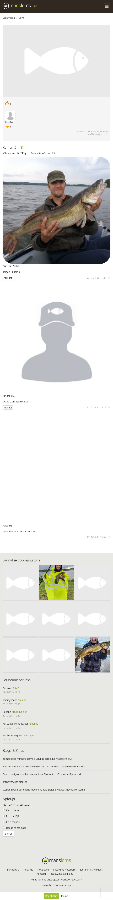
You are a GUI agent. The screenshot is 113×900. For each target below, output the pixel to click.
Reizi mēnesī (11, 822)
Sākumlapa (9, 17)
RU (35, 6)
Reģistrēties (51, 896)
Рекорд (7, 711)
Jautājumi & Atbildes (91, 869)
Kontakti (41, 873)
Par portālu (13, 869)
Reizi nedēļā (11, 816)
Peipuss (7, 688)
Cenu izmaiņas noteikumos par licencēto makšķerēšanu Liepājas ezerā (42, 774)
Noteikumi (43, 869)
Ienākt (64, 896)
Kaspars (7, 525)
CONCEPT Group (61, 885)
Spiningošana (10, 700)
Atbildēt (8, 277)
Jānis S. (16, 688)
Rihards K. (9, 395)
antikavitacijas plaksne (15, 781)
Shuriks (22, 700)
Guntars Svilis (11, 266)
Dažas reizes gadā (14, 827)
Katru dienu (11, 810)
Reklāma (28, 869)
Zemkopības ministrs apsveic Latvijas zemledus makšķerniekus (38, 758)
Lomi (21, 17)
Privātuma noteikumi (64, 869)
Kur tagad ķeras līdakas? (16, 723)
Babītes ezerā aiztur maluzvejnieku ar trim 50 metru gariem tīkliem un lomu (44, 766)
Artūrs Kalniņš (19, 711)
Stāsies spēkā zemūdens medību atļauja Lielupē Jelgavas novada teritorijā (44, 789)
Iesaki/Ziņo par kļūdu (61, 873)
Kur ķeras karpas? (12, 735)
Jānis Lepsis (29, 735)
